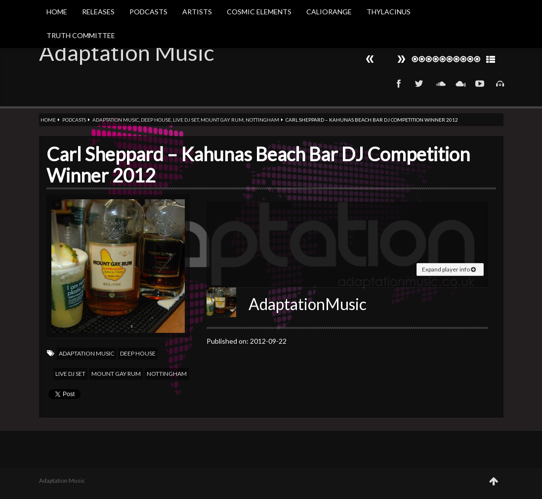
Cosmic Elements (259, 11)
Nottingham (262, 120)
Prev (401, 59)
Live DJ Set (186, 120)
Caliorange (329, 11)
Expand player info (449, 269)
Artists (197, 11)
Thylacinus (389, 11)
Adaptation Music (126, 52)
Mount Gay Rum (222, 120)
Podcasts (148, 11)
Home (56, 11)
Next (370, 59)
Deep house (156, 120)
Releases (98, 11)
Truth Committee (80, 35)
